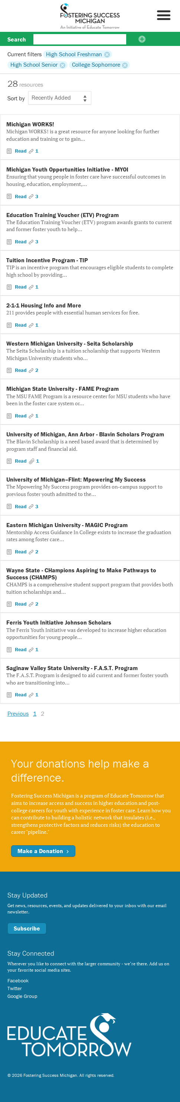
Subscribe (27, 928)
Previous (18, 713)
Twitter (14, 988)
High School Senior (34, 65)
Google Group (22, 996)
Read (20, 150)
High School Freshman (74, 54)
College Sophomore (96, 65)
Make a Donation (43, 851)
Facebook (18, 980)
